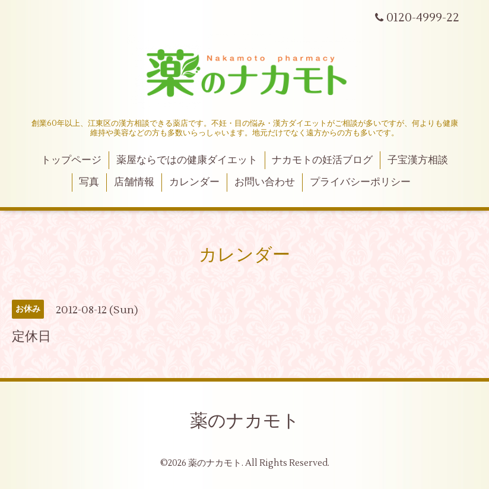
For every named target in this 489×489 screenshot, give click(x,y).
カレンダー (194, 182)
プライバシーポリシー (360, 182)
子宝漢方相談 (418, 160)
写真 (89, 182)
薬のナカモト (245, 421)
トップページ (71, 160)
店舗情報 (134, 182)
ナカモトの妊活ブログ (322, 160)
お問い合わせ (264, 182)
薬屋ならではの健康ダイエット (187, 160)
